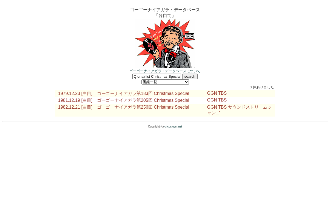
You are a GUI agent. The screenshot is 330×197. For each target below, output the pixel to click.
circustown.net (173, 126)
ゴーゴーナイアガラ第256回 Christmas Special (143, 107)
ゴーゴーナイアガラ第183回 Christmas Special (143, 93)
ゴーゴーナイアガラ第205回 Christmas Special (143, 100)
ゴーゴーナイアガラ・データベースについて (165, 71)
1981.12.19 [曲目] (75, 100)
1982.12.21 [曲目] (75, 107)
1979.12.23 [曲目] (75, 93)
